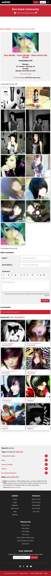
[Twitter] (27, 567)
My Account (15, 508)
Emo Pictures (36, 502)
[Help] (9, 278)
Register (15, 505)
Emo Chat (36, 511)
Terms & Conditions (10, 573)
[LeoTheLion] (38, 386)
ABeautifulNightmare (34, 343)
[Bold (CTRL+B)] (8, 275)
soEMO (6, 2)
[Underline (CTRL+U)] (11, 275)
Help (14, 511)
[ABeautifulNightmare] (38, 331)
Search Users (36, 499)
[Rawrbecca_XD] (38, 358)
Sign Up (43, 2)
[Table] (33, 275)
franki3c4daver (7, 399)
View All (19, 452)
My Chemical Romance (8, 473)
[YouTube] (31, 567)
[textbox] (25, 285)
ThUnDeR (5, 427)
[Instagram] (36, 13)
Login (15, 502)
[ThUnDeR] (13, 414)
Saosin (3, 469)
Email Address (7, 265)
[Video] (44, 275)
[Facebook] (24, 567)
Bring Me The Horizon (15, 487)
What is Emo (25, 525)
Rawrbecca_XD (32, 371)
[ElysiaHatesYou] (38, 414)
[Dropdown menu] (48, 2)
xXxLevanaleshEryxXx (9, 371)
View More (20, 317)
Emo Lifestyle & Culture (25, 541)
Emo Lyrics (25, 534)
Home (15, 499)
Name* (4, 258)
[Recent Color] (15, 275)
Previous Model (19, 29)
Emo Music (25, 528)
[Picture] (40, 275)
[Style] (4, 275)
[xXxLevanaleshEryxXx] (13, 358)
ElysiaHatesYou (32, 427)
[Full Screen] (3, 278)
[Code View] (6, 278)
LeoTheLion (31, 399)
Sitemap (15, 515)
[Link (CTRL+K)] (37, 275)
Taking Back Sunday (8, 456)
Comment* (6, 271)
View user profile (25, 74)
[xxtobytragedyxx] (13, 331)
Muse (3, 460)
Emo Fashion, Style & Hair (25, 538)
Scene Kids (25, 544)
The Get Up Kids (6, 464)
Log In (36, 2)
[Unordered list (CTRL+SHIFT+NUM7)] (21, 275)
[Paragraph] (28, 275)
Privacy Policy (23, 573)
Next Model (30, 29)
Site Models (36, 505)
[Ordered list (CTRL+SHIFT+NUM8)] (24, 275)
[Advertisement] (25, 22)
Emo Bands (25, 531)
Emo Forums (36, 508)
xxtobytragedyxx (8, 343)
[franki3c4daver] (13, 386)
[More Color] (18, 275)
